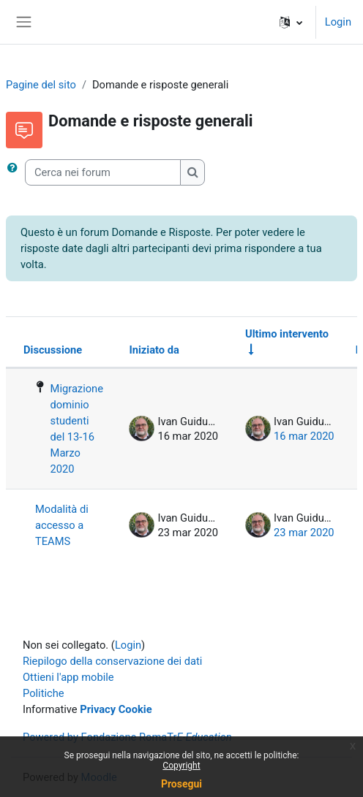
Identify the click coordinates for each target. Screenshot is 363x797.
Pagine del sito (41, 84)
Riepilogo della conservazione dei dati (112, 661)
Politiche (43, 693)
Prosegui (181, 784)
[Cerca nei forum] (103, 172)
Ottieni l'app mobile (68, 677)
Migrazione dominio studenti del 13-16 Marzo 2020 (76, 429)
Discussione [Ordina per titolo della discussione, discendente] (52, 349)
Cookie (135, 709)
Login (338, 21)
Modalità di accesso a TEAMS (62, 525)
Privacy (98, 709)
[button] (291, 22)
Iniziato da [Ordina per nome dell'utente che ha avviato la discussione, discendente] (154, 349)
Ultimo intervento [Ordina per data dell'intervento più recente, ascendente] (287, 333)
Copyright (181, 765)
